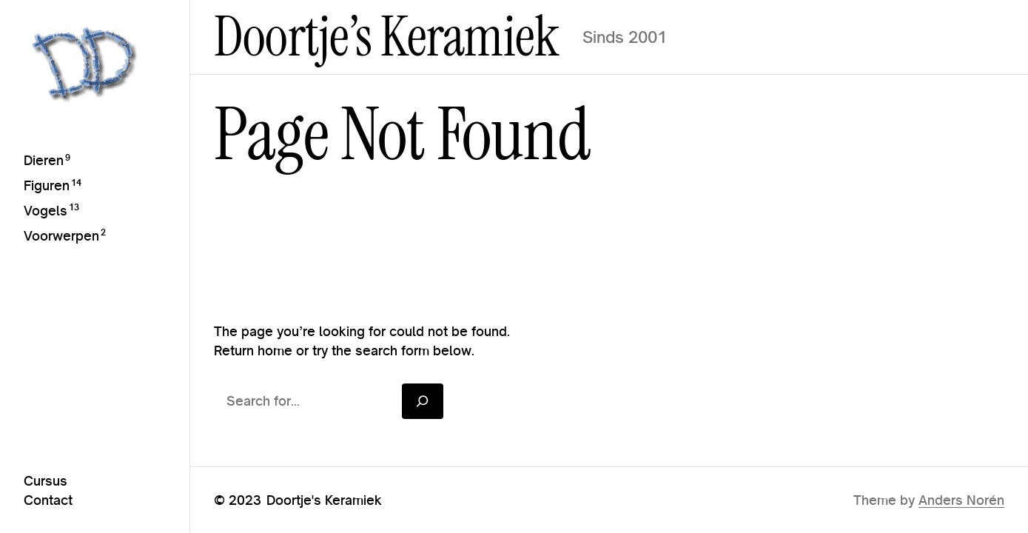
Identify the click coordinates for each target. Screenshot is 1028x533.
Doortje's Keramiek (324, 500)
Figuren (47, 185)
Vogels (45, 210)
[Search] (422, 400)
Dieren (44, 160)
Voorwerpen (61, 236)
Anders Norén (961, 500)
